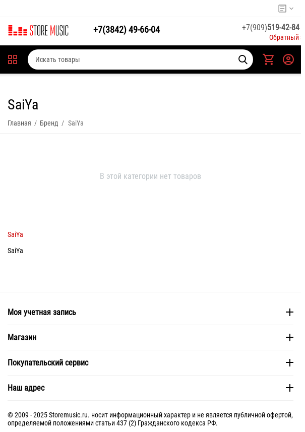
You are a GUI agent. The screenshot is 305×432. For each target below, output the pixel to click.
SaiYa (15, 234)
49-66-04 (126, 29)
